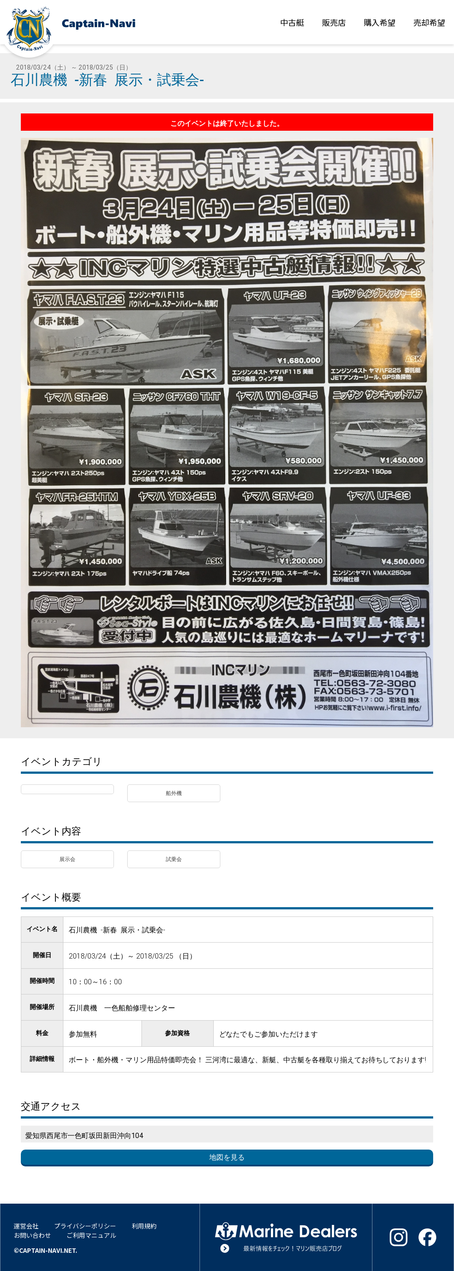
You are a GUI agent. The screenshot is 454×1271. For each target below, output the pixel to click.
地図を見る (227, 1157)
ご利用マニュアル (91, 1235)
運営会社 (26, 1225)
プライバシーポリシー (85, 1225)
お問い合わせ (32, 1235)
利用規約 (144, 1225)
